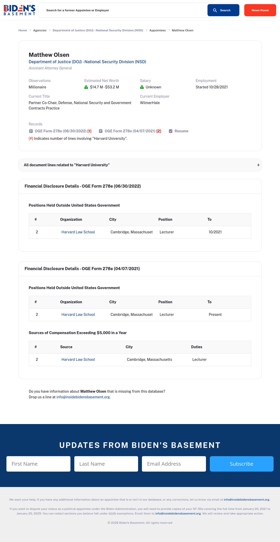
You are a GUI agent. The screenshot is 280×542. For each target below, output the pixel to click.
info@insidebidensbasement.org (83, 397)
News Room (260, 10)
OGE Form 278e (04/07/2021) (133, 131)
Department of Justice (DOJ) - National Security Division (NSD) (98, 30)
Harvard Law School (78, 232)
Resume (181, 131)
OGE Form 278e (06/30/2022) (63, 131)
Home (23, 30)
